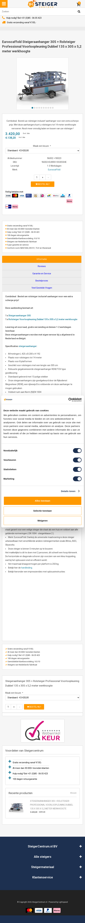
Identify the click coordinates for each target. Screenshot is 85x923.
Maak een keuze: (42, 146)
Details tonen (68, 491)
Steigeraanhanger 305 (19, 315)
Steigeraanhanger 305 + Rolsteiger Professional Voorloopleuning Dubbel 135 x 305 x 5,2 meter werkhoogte (51, 805)
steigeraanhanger (28, 346)
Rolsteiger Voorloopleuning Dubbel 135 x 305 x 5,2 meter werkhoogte (42, 319)
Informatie (42, 259)
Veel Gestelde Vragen (42, 288)
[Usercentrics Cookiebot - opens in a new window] (68, 400)
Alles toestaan (42, 500)
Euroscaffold (54, 169)
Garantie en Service (41, 273)
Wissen (73, 793)
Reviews (42, 266)
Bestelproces (41, 280)
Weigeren (42, 520)
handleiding (26, 567)
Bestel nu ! (42, 184)
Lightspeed (63, 902)
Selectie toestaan (42, 510)
